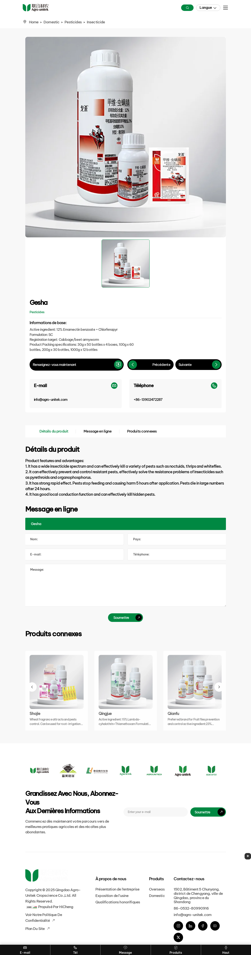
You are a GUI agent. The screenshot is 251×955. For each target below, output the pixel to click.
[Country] (177, 539)
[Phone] (175, 393)
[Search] (187, 7)
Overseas (157, 889)
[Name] (74, 539)
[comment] (125, 585)
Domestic (51, 22)
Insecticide (96, 22)
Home (34, 22)
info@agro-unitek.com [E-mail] (192, 914)
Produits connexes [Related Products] (142, 431)
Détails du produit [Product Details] (53, 431)
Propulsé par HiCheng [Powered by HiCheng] (55, 906)
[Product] (125, 524)
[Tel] (177, 554)
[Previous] (150, 364)
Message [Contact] (125, 950)
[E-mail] (76, 393)
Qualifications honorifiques (117, 902)
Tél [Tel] (75, 950)
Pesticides (73, 22)
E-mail (25, 950)
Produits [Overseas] (176, 950)
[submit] (125, 617)
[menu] (225, 9)
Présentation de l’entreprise (117, 889)
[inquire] (77, 365)
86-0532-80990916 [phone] (191, 908)
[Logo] (39, 770)
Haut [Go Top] (226, 950)
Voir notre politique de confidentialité (43, 917)
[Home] (35, 8)
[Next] (198, 364)
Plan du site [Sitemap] (35, 928)
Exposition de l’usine (111, 895)
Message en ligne (97, 431)
